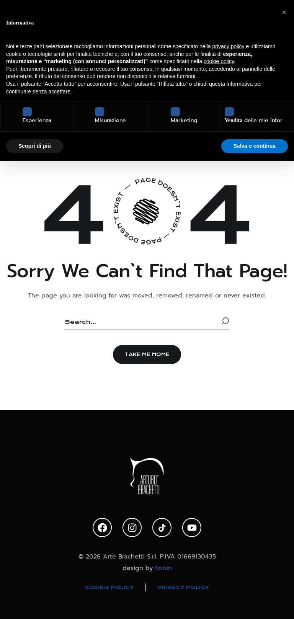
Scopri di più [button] (34, 146)
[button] (147, 354)
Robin (163, 568)
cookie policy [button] (219, 61)
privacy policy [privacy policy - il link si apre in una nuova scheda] (228, 46)
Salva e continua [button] (255, 146)
